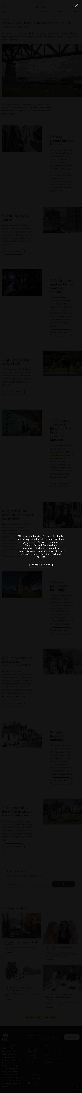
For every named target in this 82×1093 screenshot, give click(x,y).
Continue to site (41, 565)
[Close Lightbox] (76, 6)
